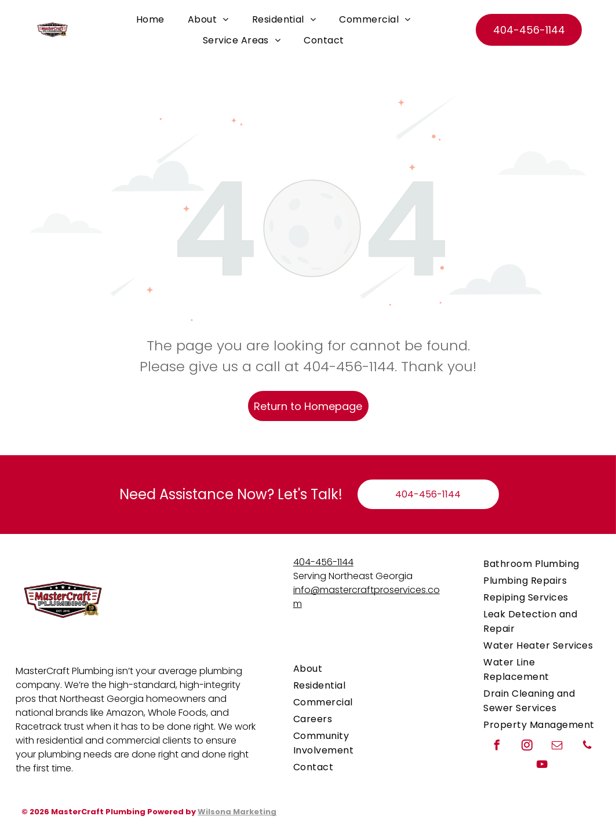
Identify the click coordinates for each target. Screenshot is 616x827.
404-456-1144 (323, 562)
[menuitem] (150, 19)
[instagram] (527, 746)
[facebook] (497, 746)
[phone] (587, 746)
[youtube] (542, 765)
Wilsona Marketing (237, 811)
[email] (557, 746)
